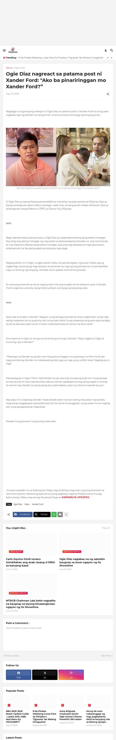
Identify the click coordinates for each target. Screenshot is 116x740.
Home (9, 68)
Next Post (106, 655)
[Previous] (107, 57)
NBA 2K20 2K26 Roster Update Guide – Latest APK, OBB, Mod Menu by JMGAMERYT (17, 716)
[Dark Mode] (106, 50)
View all (106, 528)
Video (27, 504)
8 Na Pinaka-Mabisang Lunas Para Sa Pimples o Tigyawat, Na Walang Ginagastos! (61, 57)
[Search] (112, 50)
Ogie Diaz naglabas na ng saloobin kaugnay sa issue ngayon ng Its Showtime (82, 562)
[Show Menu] (4, 50)
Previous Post (12, 655)
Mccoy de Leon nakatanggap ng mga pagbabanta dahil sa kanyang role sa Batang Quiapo (98, 716)
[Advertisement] (58, 23)
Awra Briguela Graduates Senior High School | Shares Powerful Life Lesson (70, 715)
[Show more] (66, 514)
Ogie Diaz (20, 68)
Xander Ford (37, 504)
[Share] (107, 94)
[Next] (111, 57)
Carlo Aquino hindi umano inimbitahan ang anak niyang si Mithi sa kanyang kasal (30, 562)
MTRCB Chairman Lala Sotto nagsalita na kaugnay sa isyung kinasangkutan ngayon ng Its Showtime (30, 604)
